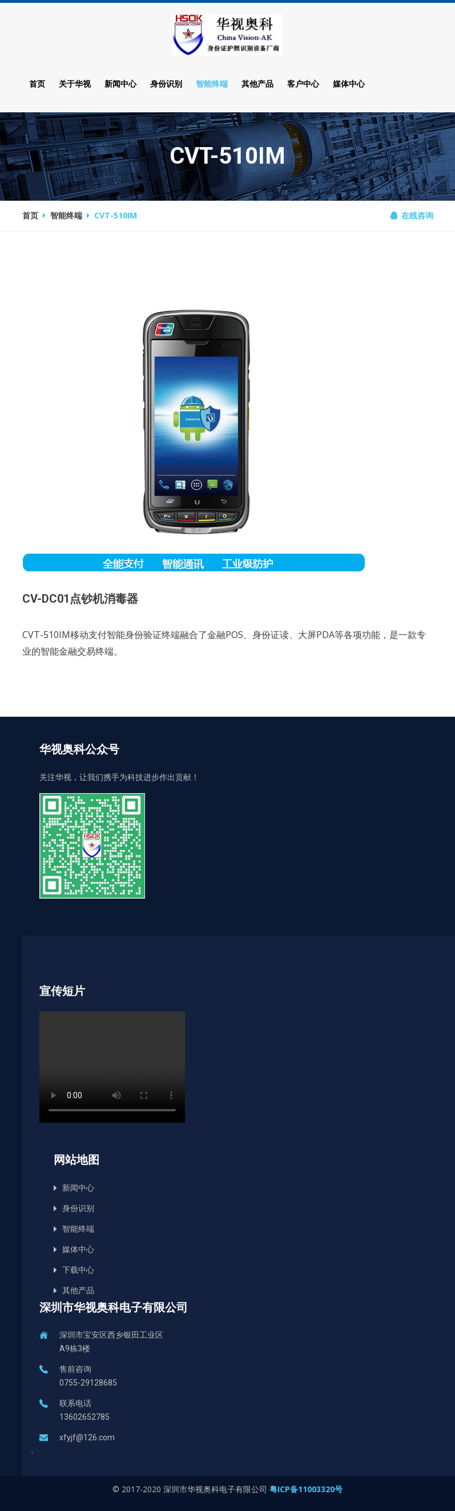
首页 (37, 83)
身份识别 (166, 83)
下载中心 (78, 1269)
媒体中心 (349, 83)
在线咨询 (411, 215)
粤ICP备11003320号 (306, 1489)
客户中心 (303, 83)
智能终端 (212, 83)
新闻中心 (120, 83)
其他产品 (257, 83)
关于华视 (75, 83)
